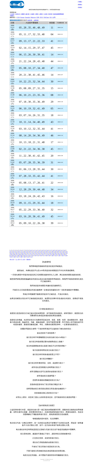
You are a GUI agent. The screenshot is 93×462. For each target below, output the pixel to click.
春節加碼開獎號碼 (58, 14)
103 (63, 255)
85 (10, 255)
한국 (41, 17)
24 (13, 251)
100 (52, 255)
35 (43, 251)
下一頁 (23, 259)
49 (24, 253)
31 (32, 251)
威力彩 (27, 14)
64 (66, 253)
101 (56, 255)
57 (47, 253)
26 (18, 251)
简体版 (80, 7)
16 (47, 250)
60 (55, 253)
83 (62, 254)
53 (36, 253)
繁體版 (80, 4)
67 (17, 254)
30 (29, 251)
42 (63, 251)
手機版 (80, 1)
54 (38, 253)
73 (34, 254)
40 (57, 251)
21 (61, 250)
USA (18, 17)
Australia (27, 17)
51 (30, 253)
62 (61, 253)
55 (41, 253)
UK (51, 17)
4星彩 (41, 14)
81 (56, 254)
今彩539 (17, 14)
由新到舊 (29, 20)
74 (36, 254)
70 (25, 254)
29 (27, 251)
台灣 (54, 17)
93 (32, 255)
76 (42, 254)
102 (59, 255)
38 (52, 251)
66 (14, 254)
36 (46, 251)
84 (64, 254)
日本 (38, 17)
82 (59, 254)
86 (13, 255)
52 (33, 253)
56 (44, 253)
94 (35, 255)
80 (53, 254)
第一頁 (12, 259)
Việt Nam (46, 17)
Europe (22, 17)
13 (39, 250)
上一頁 (17, 259)
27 (21, 251)
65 (11, 254)
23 (10, 251)
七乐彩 (45, 14)
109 (25, 256)
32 (35, 251)
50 (27, 253)
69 (22, 254)
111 (31, 256)
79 (50, 254)
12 (36, 250)
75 (39, 254)
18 (53, 250)
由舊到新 (36, 20)
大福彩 (32, 14)
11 (33, 250)
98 (46, 255)
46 (16, 253)
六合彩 (12, 14)
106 (14, 256)
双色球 (50, 14)
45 (13, 253)
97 (43, 255)
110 (28, 256)
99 (49, 255)
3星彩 (36, 14)
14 (42, 250)
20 (58, 250)
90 (24, 255)
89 (21, 255)
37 (49, 251)
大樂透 (23, 14)
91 (27, 255)
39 (55, 251)
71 (28, 254)
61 (58, 253)
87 (15, 255)
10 (30, 250)
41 (60, 251)
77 (45, 254)
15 (44, 250)
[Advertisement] (38, 237)
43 (66, 251)
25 (15, 251)
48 (22, 253)
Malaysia (33, 17)
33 (38, 251)
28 (24, 251)
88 (18, 255)
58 (50, 253)
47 (19, 253)
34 (41, 251)
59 (52, 253)
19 (56, 250)
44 (10, 253)
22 (64, 250)
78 (48, 254)
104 (66, 255)
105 (11, 256)
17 (50, 250)
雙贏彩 (12, 15)
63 (64, 253)
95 (38, 255)
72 (31, 254)
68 (19, 254)
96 (41, 255)
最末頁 (28, 259)
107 (18, 256)
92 (29, 255)
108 (21, 256)
